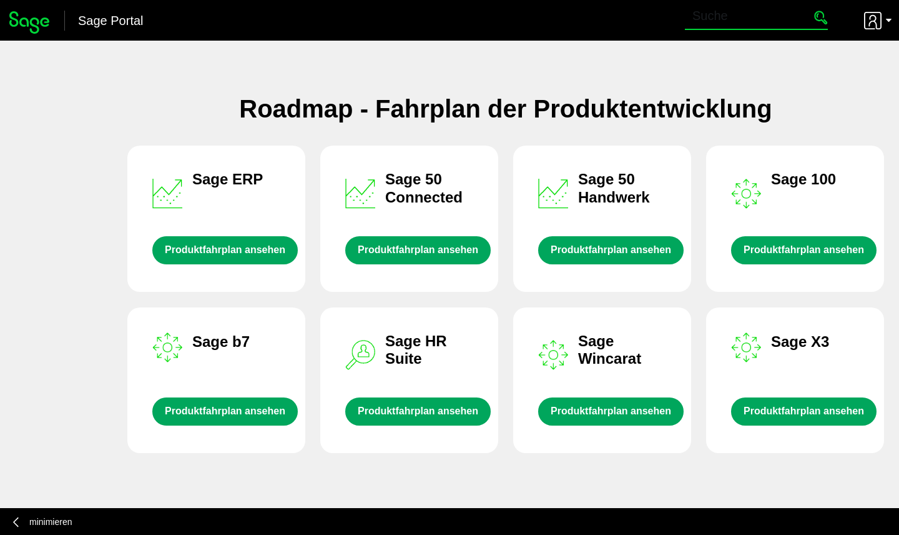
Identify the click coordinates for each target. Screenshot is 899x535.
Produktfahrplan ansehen (225, 249)
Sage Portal (111, 21)
